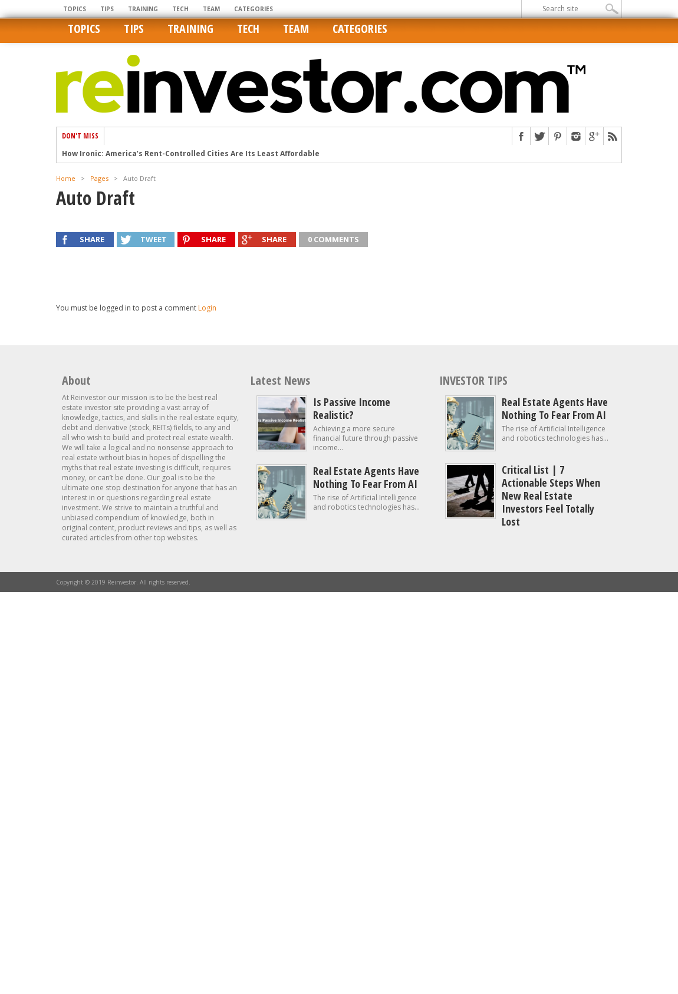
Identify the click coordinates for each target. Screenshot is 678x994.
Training (143, 9)
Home (65, 178)
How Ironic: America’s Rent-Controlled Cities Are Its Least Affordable (191, 153)
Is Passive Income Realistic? (351, 408)
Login (207, 308)
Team (211, 9)
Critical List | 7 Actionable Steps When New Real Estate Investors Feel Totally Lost (551, 495)
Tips (107, 9)
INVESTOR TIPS (473, 380)
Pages (99, 178)
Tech (180, 9)
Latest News (280, 380)
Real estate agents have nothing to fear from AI (366, 477)
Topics (74, 9)
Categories (253, 9)
